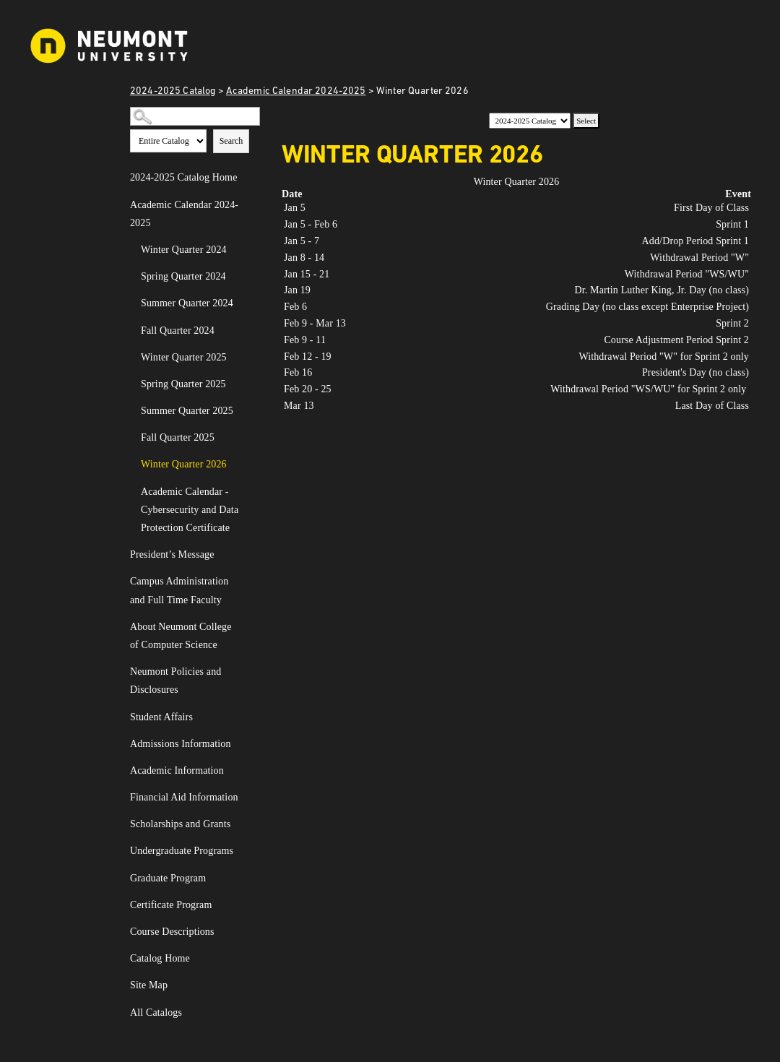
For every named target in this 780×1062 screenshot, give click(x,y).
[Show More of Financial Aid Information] (247, 798)
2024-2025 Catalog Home (184, 177)
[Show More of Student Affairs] (247, 718)
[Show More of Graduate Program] (247, 879)
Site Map (149, 985)
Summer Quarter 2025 (187, 410)
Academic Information (177, 770)
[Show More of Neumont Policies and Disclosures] (247, 672)
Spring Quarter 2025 (183, 384)
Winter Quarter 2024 (184, 249)
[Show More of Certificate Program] (247, 906)
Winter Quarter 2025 (184, 357)
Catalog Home (160, 958)
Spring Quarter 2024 (183, 276)
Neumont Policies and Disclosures (175, 680)
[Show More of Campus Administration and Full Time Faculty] (247, 582)
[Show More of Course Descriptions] (247, 932)
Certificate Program (171, 904)
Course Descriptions (172, 931)
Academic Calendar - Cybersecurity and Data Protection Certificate (189, 509)
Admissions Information (180, 743)
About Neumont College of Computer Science (181, 635)
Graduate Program (168, 878)
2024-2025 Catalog (172, 91)
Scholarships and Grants (180, 824)
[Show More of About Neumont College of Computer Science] (247, 628)
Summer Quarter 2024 (187, 303)
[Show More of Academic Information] (247, 771)
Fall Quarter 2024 (177, 330)
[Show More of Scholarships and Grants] (247, 825)
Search (231, 141)
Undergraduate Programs (181, 850)
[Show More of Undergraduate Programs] (247, 852)
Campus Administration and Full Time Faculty (179, 590)
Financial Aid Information (184, 797)
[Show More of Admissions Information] (247, 745)
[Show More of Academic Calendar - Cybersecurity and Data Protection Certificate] (247, 492)
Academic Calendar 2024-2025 (296, 91)
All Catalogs (156, 1012)
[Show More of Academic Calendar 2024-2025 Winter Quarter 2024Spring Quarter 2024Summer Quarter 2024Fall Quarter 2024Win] (247, 206)
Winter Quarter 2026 (184, 464)
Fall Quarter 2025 (177, 437)
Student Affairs (161, 717)
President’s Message (172, 554)
